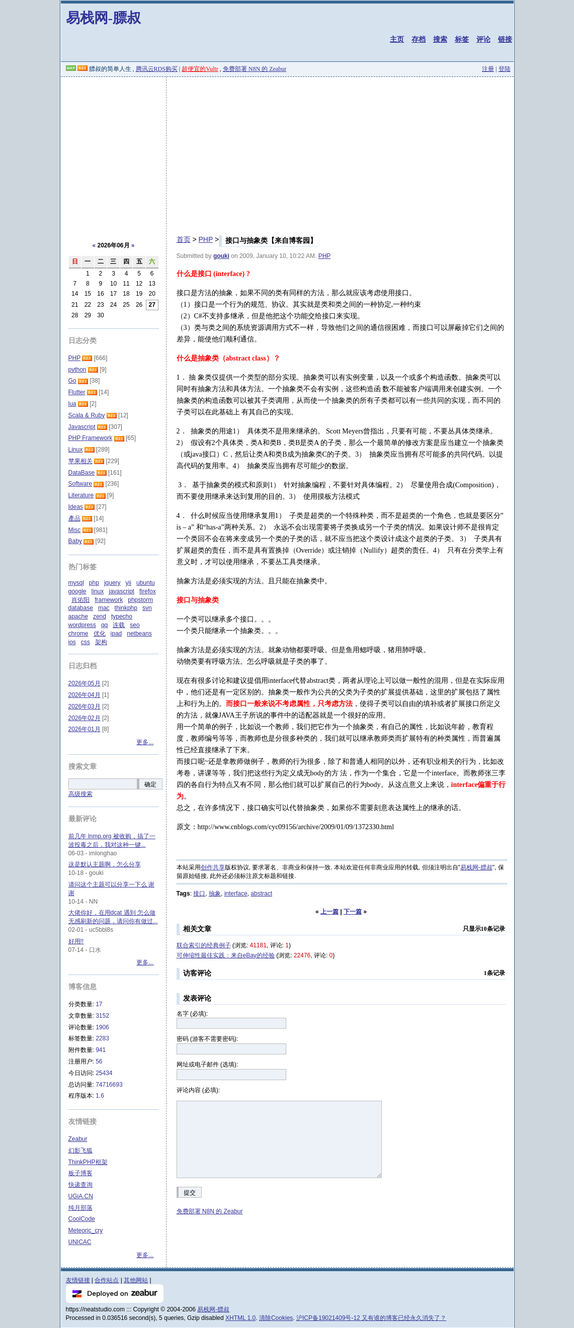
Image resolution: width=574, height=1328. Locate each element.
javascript (121, 591)
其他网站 (136, 1280)
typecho (121, 616)
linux (98, 591)
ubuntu (145, 582)
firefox (147, 591)
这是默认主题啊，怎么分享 (104, 864)
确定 (150, 784)
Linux (75, 449)
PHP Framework (90, 437)
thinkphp (126, 607)
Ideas (75, 506)
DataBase (81, 472)
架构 (101, 642)
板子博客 (80, 1173)
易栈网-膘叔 (103, 18)
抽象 (215, 893)
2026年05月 (84, 683)
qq (104, 625)
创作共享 (213, 867)
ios (72, 642)
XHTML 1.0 (240, 1317)
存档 (419, 39)
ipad (116, 633)
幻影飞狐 (80, 1150)
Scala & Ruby (86, 415)
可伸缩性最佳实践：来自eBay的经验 (226, 955)
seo (134, 625)
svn (147, 607)
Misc (74, 530)
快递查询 (80, 1184)
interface (236, 893)
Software (80, 483)
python (77, 369)
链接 (505, 39)
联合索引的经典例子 (204, 945)
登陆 (505, 68)
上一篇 (329, 911)
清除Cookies (276, 1317)
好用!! (76, 941)
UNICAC (80, 1242)
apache (78, 616)
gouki (221, 255)
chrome (78, 633)
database (80, 607)
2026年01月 (84, 729)
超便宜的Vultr (200, 68)
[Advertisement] (287, 152)
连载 (119, 625)
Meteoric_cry (85, 1230)
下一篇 (353, 911)
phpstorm (140, 599)
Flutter (77, 392)
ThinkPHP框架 (88, 1162)
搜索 (440, 39)
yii (128, 582)
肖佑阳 (80, 599)
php (94, 582)
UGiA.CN (80, 1196)
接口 (199, 893)
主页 (397, 39)
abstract (261, 893)
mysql (76, 582)
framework (109, 599)
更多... (144, 742)
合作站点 (107, 1280)
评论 (483, 39)
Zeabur (78, 1138)
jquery (112, 582)
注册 (488, 68)
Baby (75, 541)
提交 (190, 1192)
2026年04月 (84, 694)
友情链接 (78, 1280)
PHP (205, 239)
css (85, 642)
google (77, 591)
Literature (81, 495)
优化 (100, 633)
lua (72, 403)
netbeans (139, 633)
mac (104, 607)
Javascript (82, 426)
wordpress (82, 625)
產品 (74, 518)
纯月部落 (80, 1207)
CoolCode (81, 1218)
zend (99, 616)
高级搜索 (80, 794)
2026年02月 (84, 718)
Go (72, 380)
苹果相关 (80, 461)
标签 (462, 39)
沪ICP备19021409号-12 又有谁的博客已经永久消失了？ (371, 1317)
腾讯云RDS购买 (157, 68)
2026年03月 (84, 706)
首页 (184, 239)
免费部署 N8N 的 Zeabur (254, 68)
